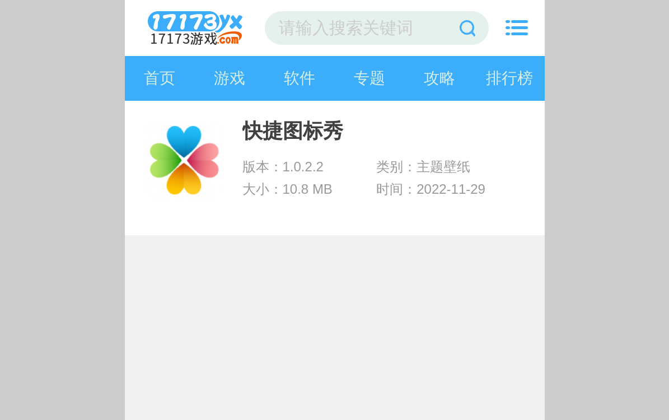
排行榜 (509, 78)
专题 (369, 78)
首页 (159, 78)
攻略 (439, 78)
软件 (299, 78)
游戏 (229, 78)
